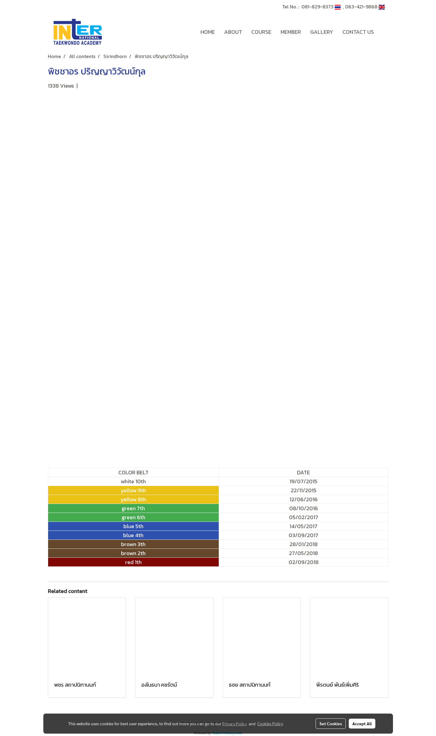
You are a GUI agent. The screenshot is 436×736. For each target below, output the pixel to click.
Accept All (362, 723)
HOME (208, 32)
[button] (383, 32)
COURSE (261, 32)
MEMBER (291, 32)
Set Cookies (330, 723)
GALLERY (321, 32)
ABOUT (233, 32)
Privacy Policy (234, 723)
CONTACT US (358, 32)
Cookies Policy (270, 723)
